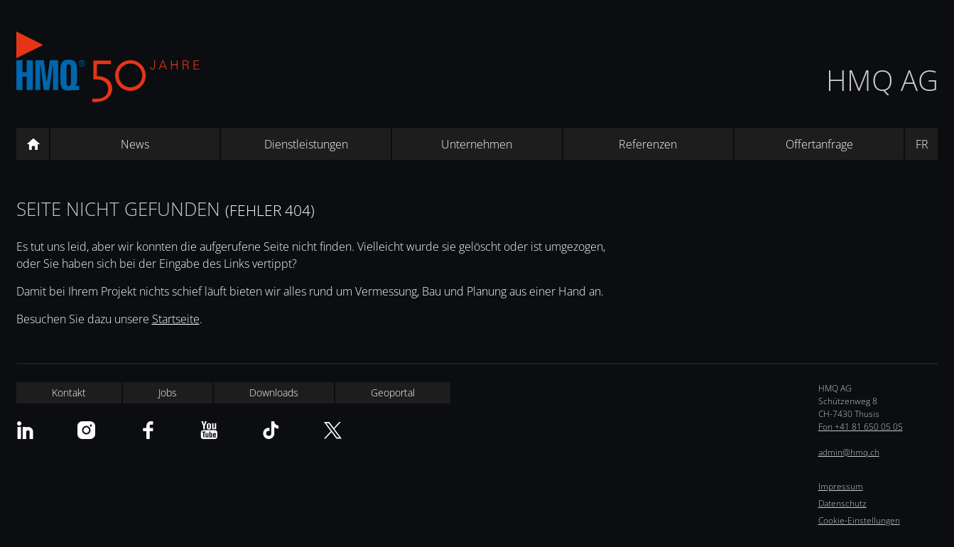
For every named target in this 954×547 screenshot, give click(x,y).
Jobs (167, 392)
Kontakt (69, 392)
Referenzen (648, 144)
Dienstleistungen (306, 144)
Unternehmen (476, 144)
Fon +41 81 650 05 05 (860, 427)
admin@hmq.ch (848, 452)
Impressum (840, 486)
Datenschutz (842, 503)
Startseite (176, 319)
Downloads (273, 392)
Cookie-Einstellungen (859, 520)
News (135, 144)
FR (922, 144)
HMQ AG (882, 79)
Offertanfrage (819, 144)
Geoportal (393, 392)
